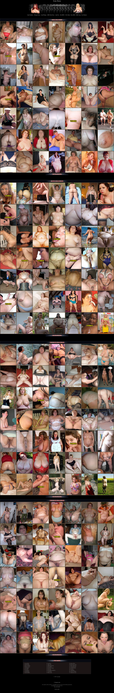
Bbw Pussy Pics (73, 664)
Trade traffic (57, 689)
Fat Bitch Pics (73, 667)
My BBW (62, 15)
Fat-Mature (84, 15)
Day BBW (73, 15)
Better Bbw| (72, 663)
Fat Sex (71, 669)
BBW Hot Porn (50, 15)
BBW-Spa (78, 15)
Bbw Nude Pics (73, 665)
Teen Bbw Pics (73, 666)
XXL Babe (67, 15)
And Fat (57, 15)
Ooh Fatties (27, 664)
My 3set (49, 669)
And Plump (43, 15)
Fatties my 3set (73, 672)
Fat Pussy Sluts (51, 667)
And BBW (72, 670)
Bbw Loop (50, 672)
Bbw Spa (49, 664)
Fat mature (27, 670)
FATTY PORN (73, 671)
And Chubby (30, 15)
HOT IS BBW (27, 665)
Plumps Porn (37, 15)
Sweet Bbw (27, 663)
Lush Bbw (50, 671)
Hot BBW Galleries (51, 670)
